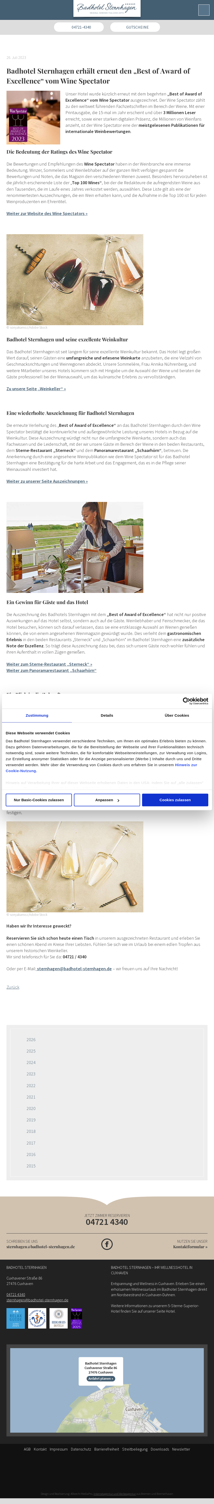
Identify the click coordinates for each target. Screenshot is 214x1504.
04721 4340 (107, 1221)
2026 (31, 1039)
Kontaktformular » (190, 1246)
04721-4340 (81, 27)
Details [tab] (107, 715)
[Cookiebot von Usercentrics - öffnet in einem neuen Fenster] (186, 701)
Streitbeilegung (135, 1449)
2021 (31, 1097)
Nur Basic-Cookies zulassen (39, 800)
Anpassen (107, 800)
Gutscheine (137, 27)
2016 (31, 1154)
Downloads (160, 1449)
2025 (31, 1051)
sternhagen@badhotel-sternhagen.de (40, 1246)
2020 (31, 1108)
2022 (31, 1085)
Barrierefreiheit (106, 1449)
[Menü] (204, 10)
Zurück (12, 987)
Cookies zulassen (175, 800)
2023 (31, 1074)
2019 (31, 1120)
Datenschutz (81, 1449)
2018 (31, 1131)
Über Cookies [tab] (177, 715)
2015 (31, 1166)
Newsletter (181, 1449)
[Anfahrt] (107, 1390)
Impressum (59, 1449)
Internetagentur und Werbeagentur (115, 1494)
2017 (31, 1143)
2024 (31, 1062)
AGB (27, 1449)
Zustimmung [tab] (37, 715)
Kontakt (40, 1449)
